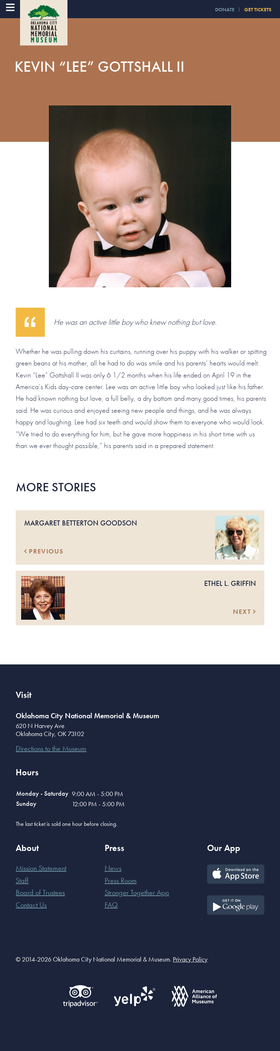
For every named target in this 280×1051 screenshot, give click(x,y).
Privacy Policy (190, 959)
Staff (22, 880)
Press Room (121, 880)
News (113, 868)
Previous (43, 551)
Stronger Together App (137, 892)
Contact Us (31, 905)
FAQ (111, 905)
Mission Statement (41, 868)
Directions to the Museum (51, 748)
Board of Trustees (40, 892)
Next (244, 611)
